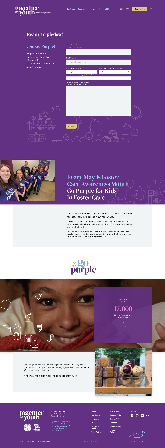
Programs (82, 9)
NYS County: (73, 68)
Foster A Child (95, 427)
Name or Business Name (74, 48)
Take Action (96, 432)
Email (71, 58)
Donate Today (116, 415)
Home (93, 411)
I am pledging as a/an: (110, 68)
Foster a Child (104, 9)
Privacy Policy (113, 431)
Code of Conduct (90, 441)
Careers (113, 423)
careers (124, 9)
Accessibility (115, 426)
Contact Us (115, 419)
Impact (92, 9)
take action (140, 9)
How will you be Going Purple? (76, 84)
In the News (115, 411)
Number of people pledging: (79, 75)
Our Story (71, 9)
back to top (137, 441)
